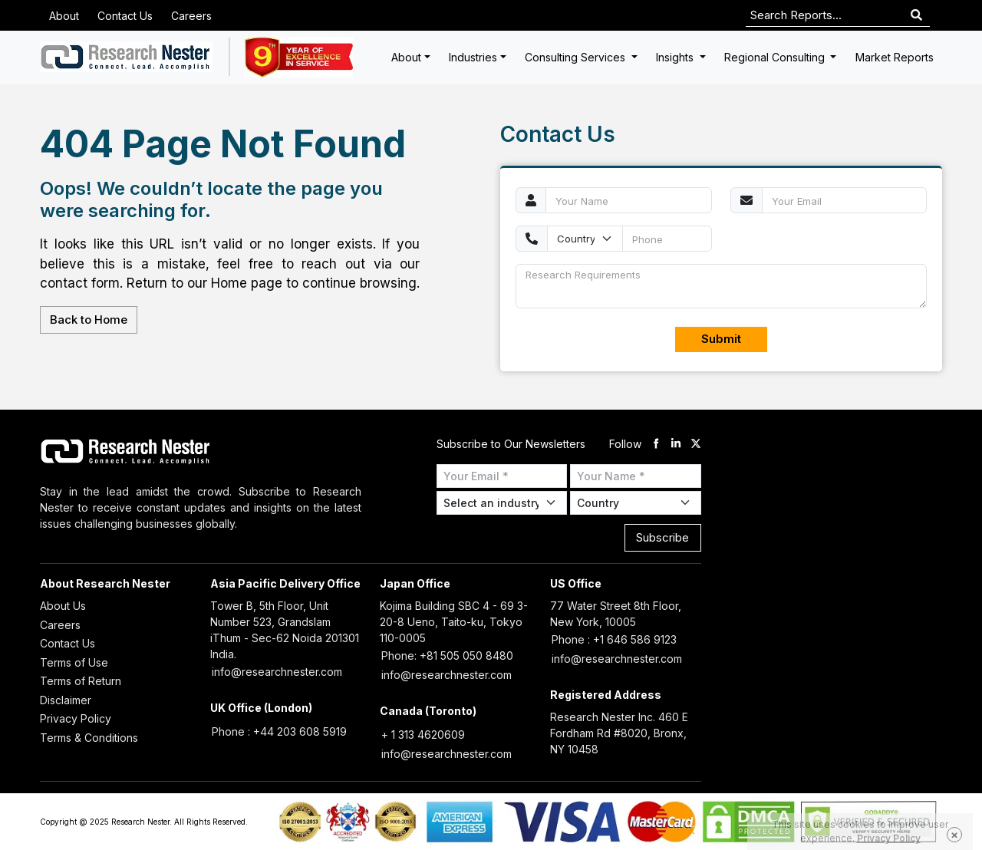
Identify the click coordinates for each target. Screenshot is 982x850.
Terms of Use (74, 662)
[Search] (916, 15)
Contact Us (125, 15)
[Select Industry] (502, 503)
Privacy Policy (75, 718)
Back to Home (88, 319)
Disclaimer (65, 700)
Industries (473, 57)
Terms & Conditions (89, 737)
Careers (191, 15)
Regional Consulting (776, 57)
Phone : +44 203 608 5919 (279, 731)
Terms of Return (80, 680)
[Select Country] (635, 503)
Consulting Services (576, 57)
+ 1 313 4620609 (423, 734)
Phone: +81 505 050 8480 (447, 655)
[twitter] (695, 444)
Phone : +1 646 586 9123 (614, 639)
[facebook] (656, 444)
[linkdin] (676, 444)
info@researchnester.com (277, 671)
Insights (676, 57)
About (64, 15)
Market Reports (894, 57)
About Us (63, 605)
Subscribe (662, 537)
